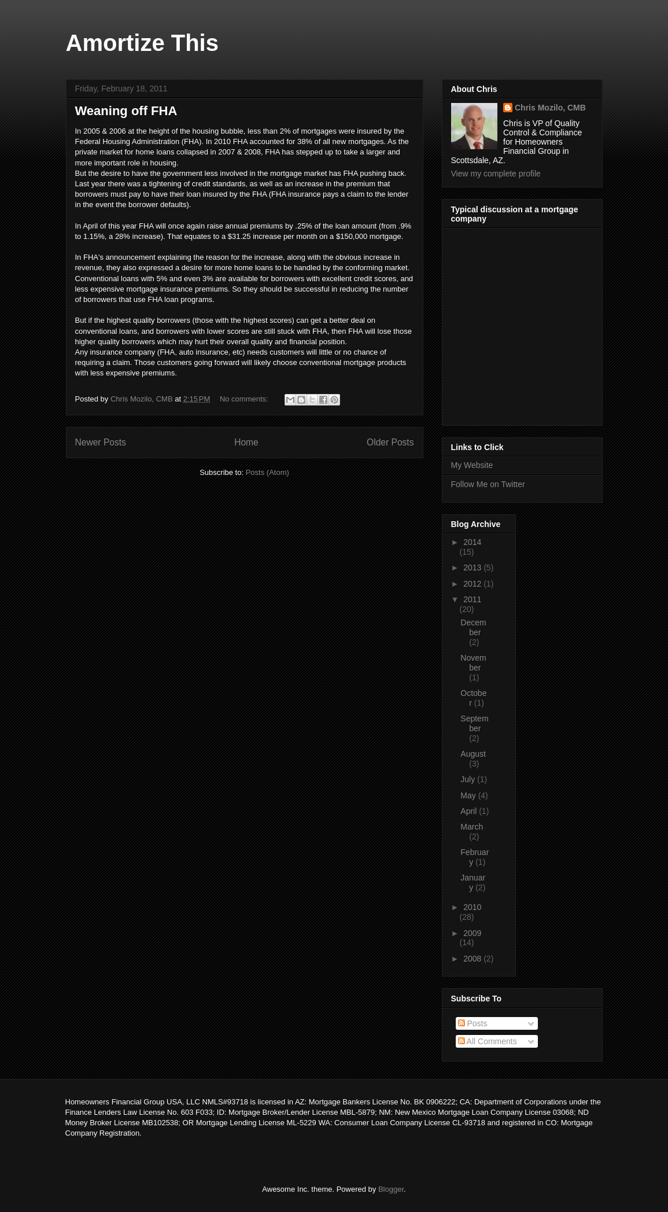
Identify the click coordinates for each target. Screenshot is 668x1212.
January (472, 882)
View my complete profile (496, 173)
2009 (472, 933)
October (473, 698)
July (468, 779)
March (471, 826)
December (473, 627)
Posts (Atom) (267, 472)
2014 (472, 542)
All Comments (487, 1041)
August (473, 753)
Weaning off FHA (126, 111)
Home (246, 442)
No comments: (245, 399)
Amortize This (142, 43)
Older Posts (390, 442)
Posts (473, 1023)
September (474, 723)
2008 (473, 958)
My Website (472, 465)
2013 (473, 567)
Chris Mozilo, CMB (550, 107)
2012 (473, 583)
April (469, 811)
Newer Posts (100, 442)
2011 (472, 599)
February (474, 857)
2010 (472, 907)
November (473, 662)
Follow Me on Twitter (488, 484)
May (469, 795)
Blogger (391, 1189)
